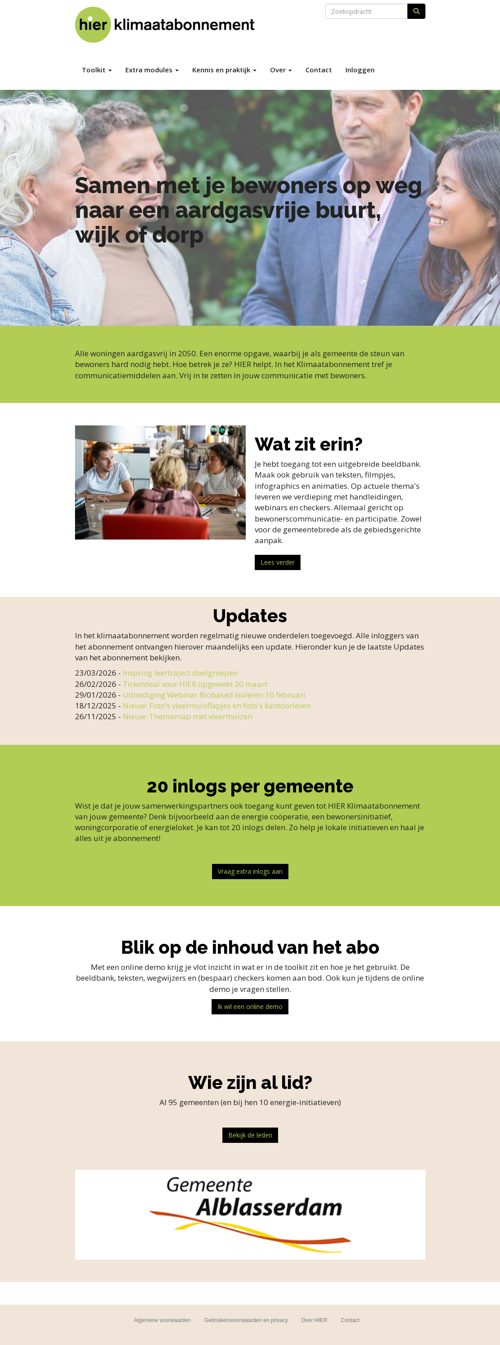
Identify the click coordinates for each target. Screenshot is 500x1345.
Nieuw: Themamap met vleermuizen (187, 716)
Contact (318, 69)
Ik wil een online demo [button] (250, 1006)
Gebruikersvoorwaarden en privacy (246, 1320)
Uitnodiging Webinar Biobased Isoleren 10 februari (214, 695)
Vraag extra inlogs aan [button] (250, 871)
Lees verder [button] (278, 562)
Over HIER (314, 1320)
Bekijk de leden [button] (250, 1135)
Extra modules (152, 69)
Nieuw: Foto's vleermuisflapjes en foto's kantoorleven (217, 705)
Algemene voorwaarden (162, 1320)
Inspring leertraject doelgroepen (180, 673)
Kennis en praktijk (224, 69)
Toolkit (97, 69)
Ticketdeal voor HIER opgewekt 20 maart (195, 684)
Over (281, 69)
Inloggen (360, 69)
